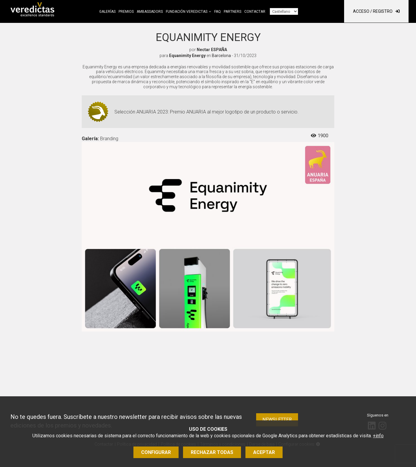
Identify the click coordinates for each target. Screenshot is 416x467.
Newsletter (277, 419)
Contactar (254, 12)
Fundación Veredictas (186, 12)
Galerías (107, 12)
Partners (232, 12)
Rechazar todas (212, 452)
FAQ (217, 12)
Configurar (156, 452)
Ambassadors (150, 12)
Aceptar (264, 452)
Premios (126, 12)
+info (378, 435)
